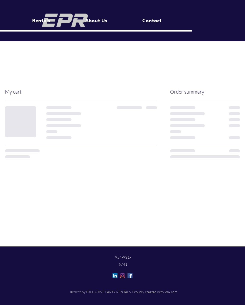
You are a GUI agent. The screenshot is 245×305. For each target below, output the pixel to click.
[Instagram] (122, 275)
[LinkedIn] (115, 275)
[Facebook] (130, 275)
